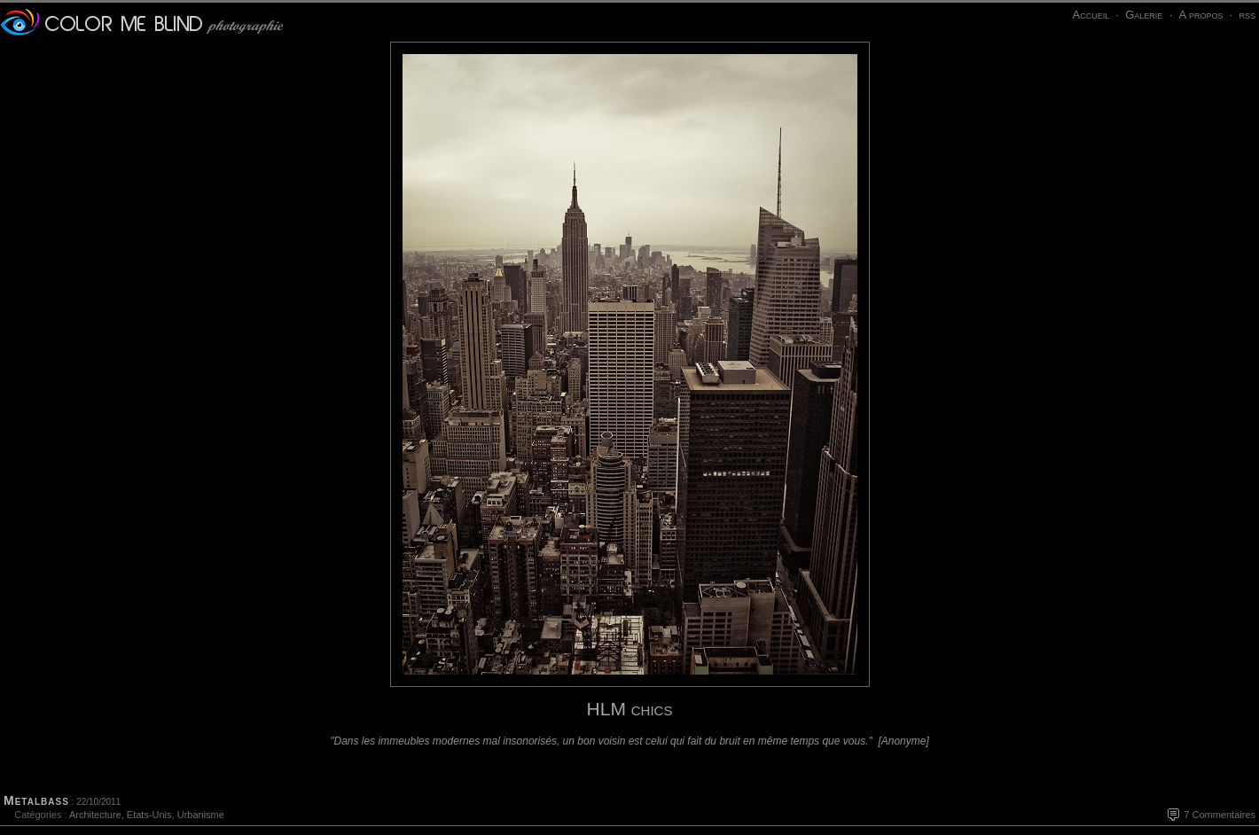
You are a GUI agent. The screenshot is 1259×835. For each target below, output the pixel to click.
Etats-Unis (149, 814)
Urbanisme (200, 814)
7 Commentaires (1219, 814)
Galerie (1143, 14)
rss (1247, 14)
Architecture (95, 814)
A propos (1200, 14)
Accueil (1090, 14)
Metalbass (36, 800)
